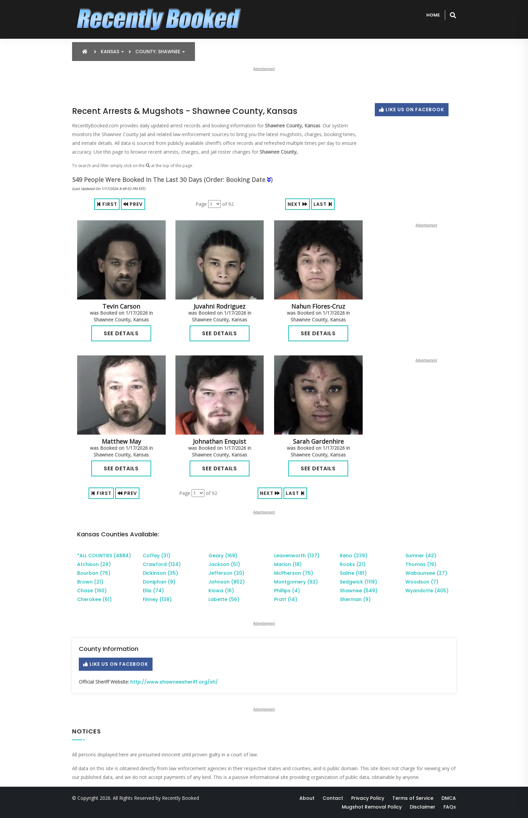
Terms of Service (412, 798)
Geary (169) (222, 555)
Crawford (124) (162, 564)
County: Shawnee (160, 51)
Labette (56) (223, 599)
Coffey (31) (156, 555)
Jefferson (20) (226, 573)
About (307, 798)
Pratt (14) (285, 599)
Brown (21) (90, 581)
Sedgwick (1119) (358, 581)
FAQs (449, 807)
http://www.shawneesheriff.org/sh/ (174, 682)
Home (433, 15)
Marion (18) (288, 564)
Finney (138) (157, 599)
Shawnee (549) (358, 590)
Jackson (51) (224, 564)
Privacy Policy (367, 798)
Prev (133, 204)
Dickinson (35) (160, 573)
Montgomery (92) (296, 581)
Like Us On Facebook (411, 109)
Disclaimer (422, 807)
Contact (333, 798)
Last (323, 204)
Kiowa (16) (221, 590)
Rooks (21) (353, 564)
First (107, 204)
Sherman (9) (355, 599)
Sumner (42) (420, 555)
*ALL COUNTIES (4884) (104, 555)
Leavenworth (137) (297, 555)
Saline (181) (353, 573)
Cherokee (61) (94, 599)
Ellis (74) (153, 590)
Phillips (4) (287, 590)
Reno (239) (353, 555)
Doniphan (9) (159, 581)
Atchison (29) (94, 564)
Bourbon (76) (93, 573)
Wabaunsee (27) (426, 573)
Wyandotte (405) (427, 590)
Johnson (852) (226, 581)
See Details (121, 333)
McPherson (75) (293, 573)
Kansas (112, 51)
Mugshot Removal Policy (372, 807)
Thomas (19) (420, 564)
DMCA (448, 798)
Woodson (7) (421, 581)
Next (297, 204)
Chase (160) (92, 590)
